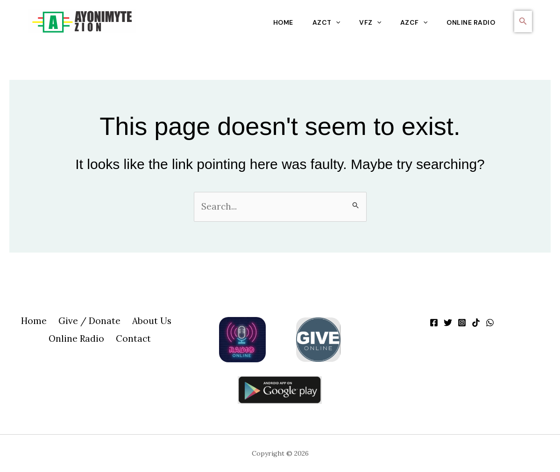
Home (277, 22)
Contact (133, 340)
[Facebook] (434, 322)
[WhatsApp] (490, 322)
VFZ (367, 22)
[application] (330, 22)
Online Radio (470, 22)
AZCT (321, 22)
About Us (150, 321)
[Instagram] (462, 322)
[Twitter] (448, 322)
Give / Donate (89, 321)
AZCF (411, 22)
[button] (523, 21)
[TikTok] (476, 322)
